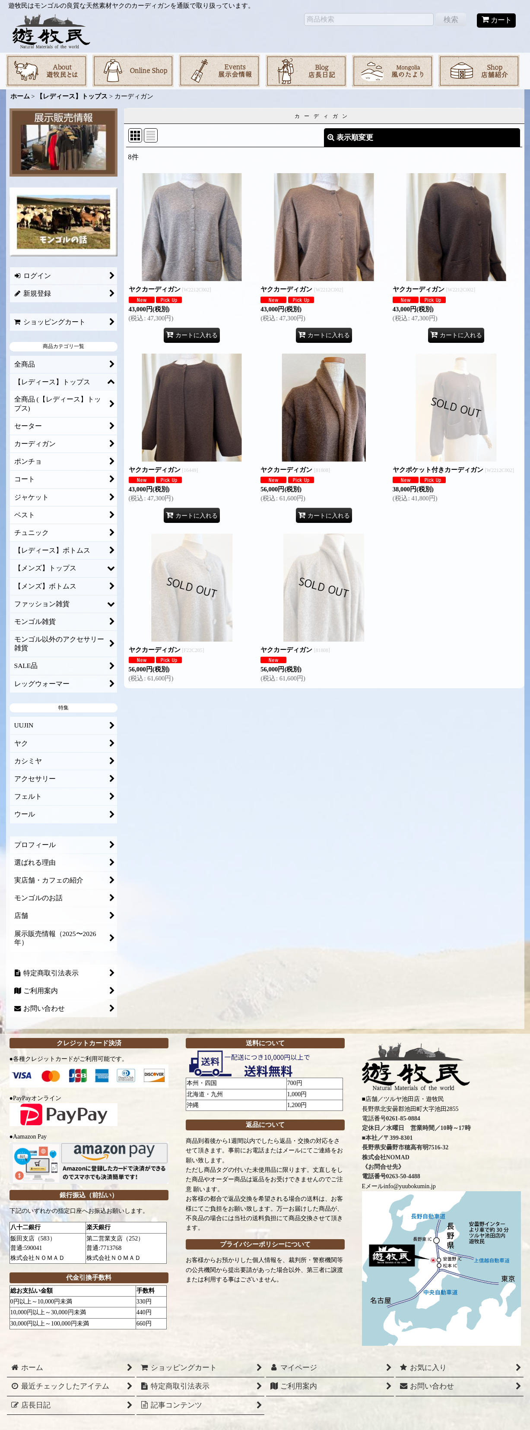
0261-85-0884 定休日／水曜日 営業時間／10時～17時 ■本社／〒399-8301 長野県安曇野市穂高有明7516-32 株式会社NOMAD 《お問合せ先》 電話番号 (416, 1147)
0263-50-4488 (403, 1176)
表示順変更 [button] (350, 137)
